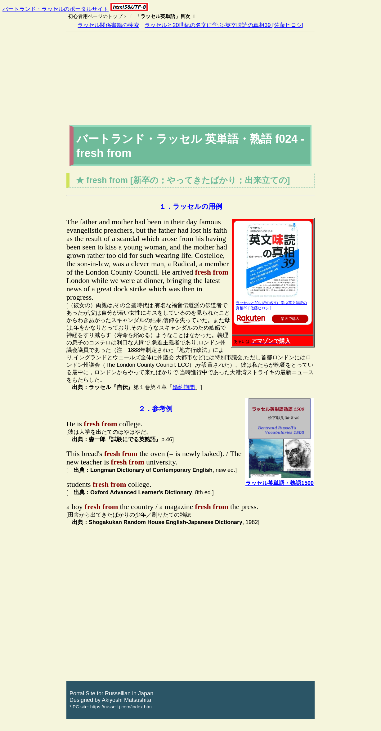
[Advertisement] (190, 78)
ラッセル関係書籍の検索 (108, 25)
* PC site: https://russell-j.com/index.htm (110, 706)
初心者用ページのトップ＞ (98, 16)
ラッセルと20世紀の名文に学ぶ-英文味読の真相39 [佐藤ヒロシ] (224, 25)
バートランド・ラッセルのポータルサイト (55, 9)
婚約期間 (184, 387)
